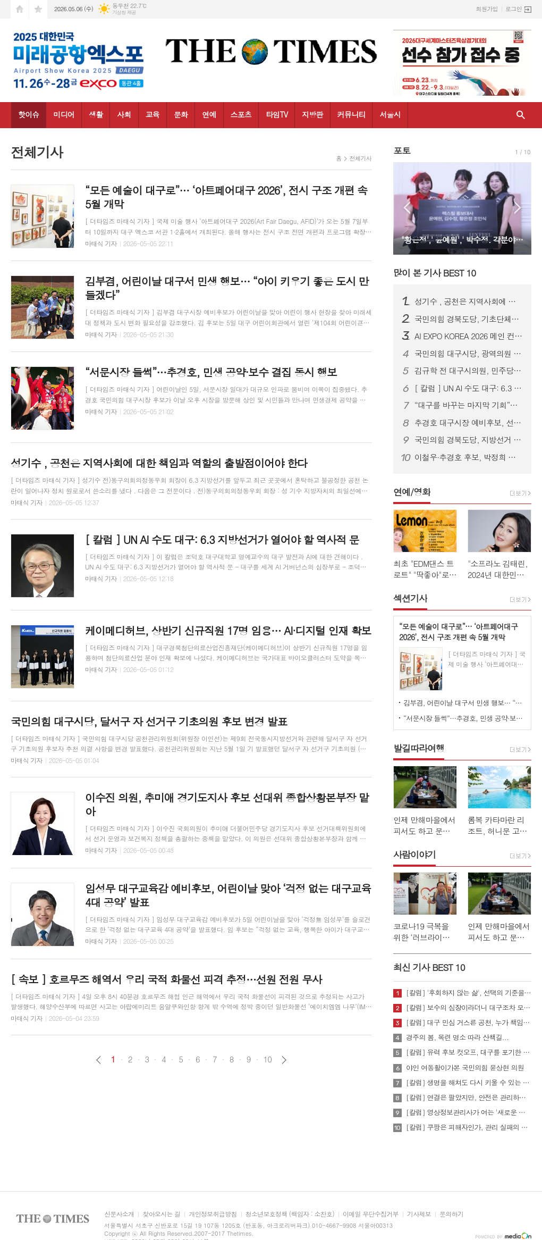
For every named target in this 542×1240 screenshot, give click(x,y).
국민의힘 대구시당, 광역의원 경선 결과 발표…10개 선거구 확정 (468, 353)
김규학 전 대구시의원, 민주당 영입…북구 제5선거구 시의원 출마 (468, 370)
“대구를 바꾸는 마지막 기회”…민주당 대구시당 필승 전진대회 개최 (468, 405)
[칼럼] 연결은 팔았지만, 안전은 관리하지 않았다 (468, 1097)
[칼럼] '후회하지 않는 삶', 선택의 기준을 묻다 (468, 993)
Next (517, 207)
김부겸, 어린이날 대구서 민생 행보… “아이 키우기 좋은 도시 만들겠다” (464, 703)
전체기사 (360, 158)
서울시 (389, 114)
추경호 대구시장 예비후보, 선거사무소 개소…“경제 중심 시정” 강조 (468, 422)
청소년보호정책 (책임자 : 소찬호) (289, 1214)
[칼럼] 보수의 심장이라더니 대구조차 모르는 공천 (468, 1007)
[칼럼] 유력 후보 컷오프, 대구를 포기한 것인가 (468, 1052)
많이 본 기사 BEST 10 (434, 272)
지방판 (312, 114)
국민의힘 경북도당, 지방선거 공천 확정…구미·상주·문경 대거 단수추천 (468, 439)
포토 (401, 150)
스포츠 (241, 114)
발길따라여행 (418, 748)
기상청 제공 (124, 12)
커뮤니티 (351, 114)
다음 (284, 1060)
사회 (124, 114)
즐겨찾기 (38, 9)
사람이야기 (414, 854)
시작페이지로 (20, 9)
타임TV (276, 114)
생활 (96, 114)
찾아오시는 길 (161, 1214)
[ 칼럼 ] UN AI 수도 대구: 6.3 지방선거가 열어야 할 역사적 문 (468, 388)
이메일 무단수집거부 (371, 1214)
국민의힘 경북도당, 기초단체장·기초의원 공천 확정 (468, 319)
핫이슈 (28, 114)
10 (268, 1059)
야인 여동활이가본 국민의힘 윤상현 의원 (465, 1068)
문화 (181, 114)
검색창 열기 (520, 115)
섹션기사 (410, 598)
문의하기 (451, 1214)
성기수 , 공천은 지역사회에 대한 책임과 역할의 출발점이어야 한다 (468, 301)
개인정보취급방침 (212, 1214)
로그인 (513, 9)
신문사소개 (119, 1214)
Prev (406, 207)
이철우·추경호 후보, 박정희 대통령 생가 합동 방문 (468, 457)
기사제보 (419, 1214)
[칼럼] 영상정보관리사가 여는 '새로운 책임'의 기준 (468, 1112)
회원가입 (487, 9)
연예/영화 (411, 491)
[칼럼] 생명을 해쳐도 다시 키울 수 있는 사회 (468, 1082)
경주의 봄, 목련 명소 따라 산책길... (457, 1037)
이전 (98, 1060)
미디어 (63, 114)
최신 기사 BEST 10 (429, 967)
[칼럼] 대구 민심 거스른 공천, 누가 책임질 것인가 (468, 1022)
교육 (152, 114)
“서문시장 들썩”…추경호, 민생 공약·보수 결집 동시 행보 (464, 718)
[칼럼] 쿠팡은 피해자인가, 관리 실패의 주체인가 (468, 1127)
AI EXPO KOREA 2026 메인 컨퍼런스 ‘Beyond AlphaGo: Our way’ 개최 (468, 336)
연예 (209, 114)
